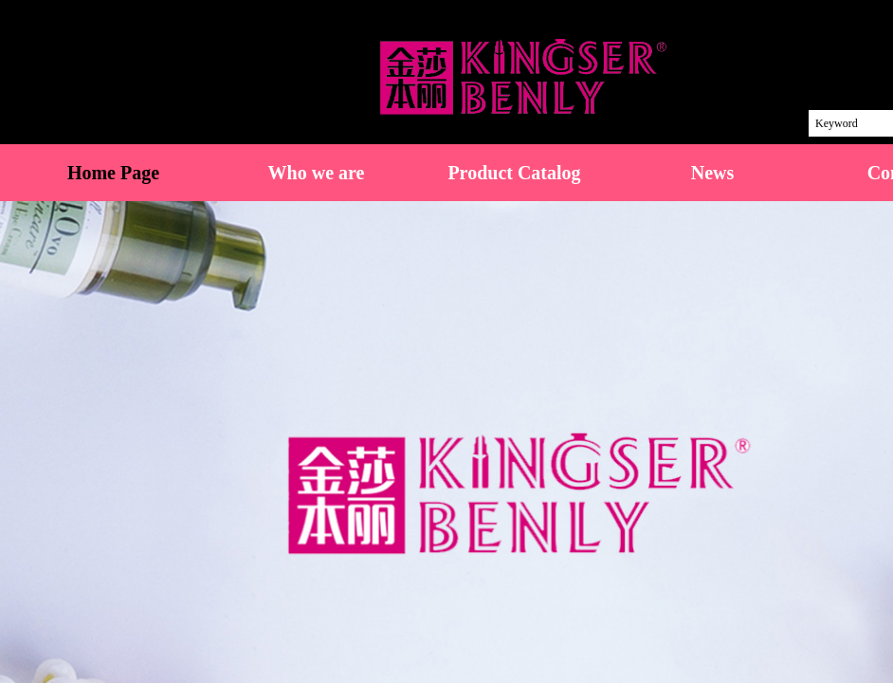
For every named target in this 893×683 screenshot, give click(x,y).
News (713, 172)
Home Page (113, 172)
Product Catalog (513, 172)
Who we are (316, 172)
